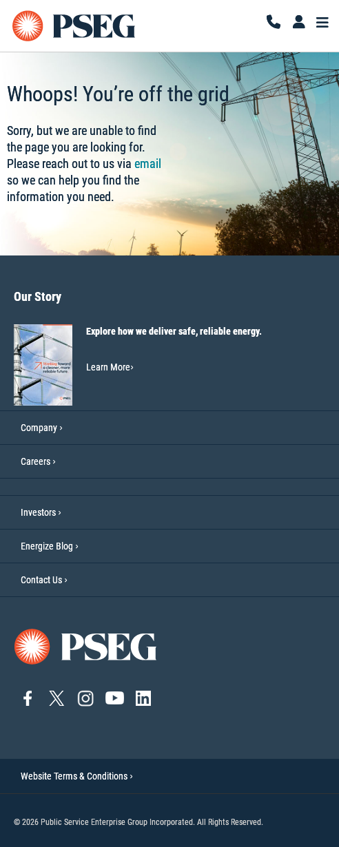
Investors (38, 512)
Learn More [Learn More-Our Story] (110, 367)
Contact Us (41, 579)
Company (39, 427)
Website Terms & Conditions (77, 776)
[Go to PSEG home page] (86, 645)
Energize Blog (47, 546)
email (147, 163)
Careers (35, 461)
